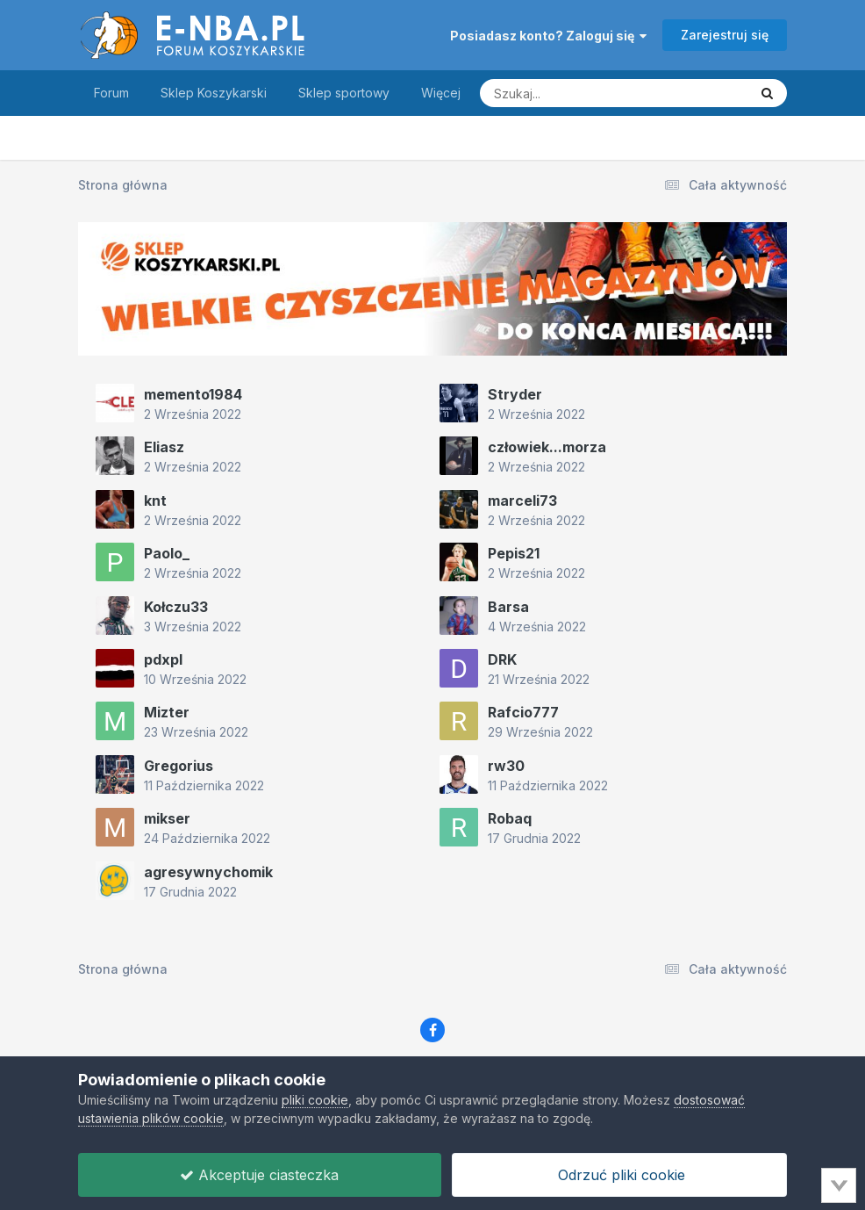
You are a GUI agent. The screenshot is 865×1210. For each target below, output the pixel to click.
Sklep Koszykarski (214, 92)
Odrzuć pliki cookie (619, 1175)
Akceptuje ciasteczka (259, 1175)
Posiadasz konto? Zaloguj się (548, 35)
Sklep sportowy (344, 92)
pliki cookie (315, 1099)
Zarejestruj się (724, 34)
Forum (111, 92)
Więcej (441, 92)
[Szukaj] (570, 93)
